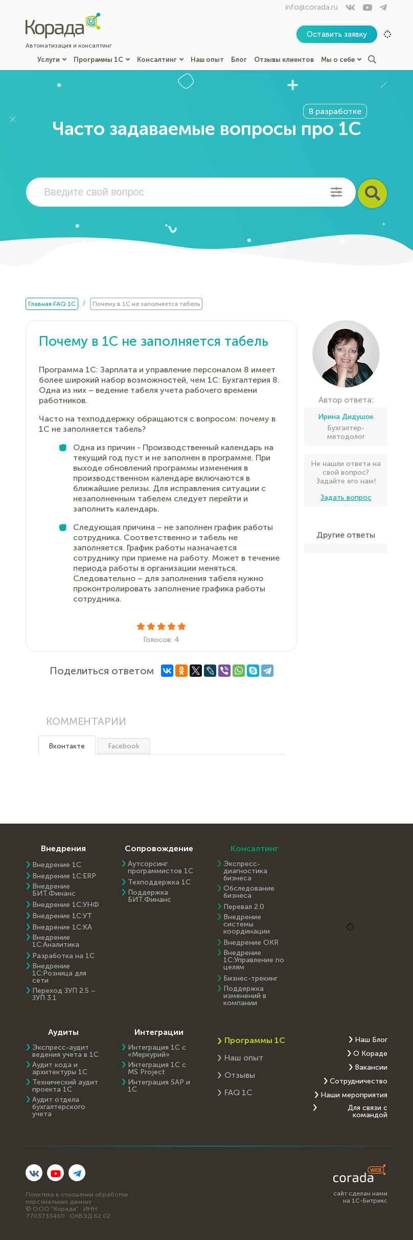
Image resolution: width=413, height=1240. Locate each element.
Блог (239, 59)
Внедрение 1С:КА (62, 927)
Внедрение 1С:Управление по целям (253, 960)
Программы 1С (102, 59)
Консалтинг (160, 59)
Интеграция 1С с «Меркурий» (157, 1051)
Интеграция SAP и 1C (159, 1086)
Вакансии (371, 1067)
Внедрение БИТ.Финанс (54, 890)
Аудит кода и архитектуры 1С (59, 1068)
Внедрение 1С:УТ (62, 916)
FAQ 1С (238, 1092)
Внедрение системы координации (246, 924)
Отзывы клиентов (284, 59)
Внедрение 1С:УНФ (65, 905)
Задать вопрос (346, 497)
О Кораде (370, 1053)
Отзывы (239, 1075)
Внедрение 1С (56, 865)
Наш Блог (371, 1040)
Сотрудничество (358, 1081)
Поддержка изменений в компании (244, 996)
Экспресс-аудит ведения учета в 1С (65, 1051)
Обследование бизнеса (248, 892)
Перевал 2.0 (243, 907)
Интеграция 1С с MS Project (157, 1068)
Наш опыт (207, 59)
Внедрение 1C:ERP (64, 876)
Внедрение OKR (251, 942)
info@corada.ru (311, 7)
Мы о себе (341, 59)
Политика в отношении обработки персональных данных (77, 1198)
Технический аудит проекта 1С (65, 1086)
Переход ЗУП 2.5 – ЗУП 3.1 (64, 994)
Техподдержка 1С (159, 882)
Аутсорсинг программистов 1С (160, 867)
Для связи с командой (367, 1111)
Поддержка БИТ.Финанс (149, 896)
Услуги (51, 59)
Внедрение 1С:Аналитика (55, 941)
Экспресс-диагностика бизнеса (245, 871)
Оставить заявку (337, 34)
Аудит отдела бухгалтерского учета (58, 1107)
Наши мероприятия (353, 1095)
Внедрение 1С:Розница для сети (59, 973)
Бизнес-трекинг (250, 978)
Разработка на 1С (63, 956)
